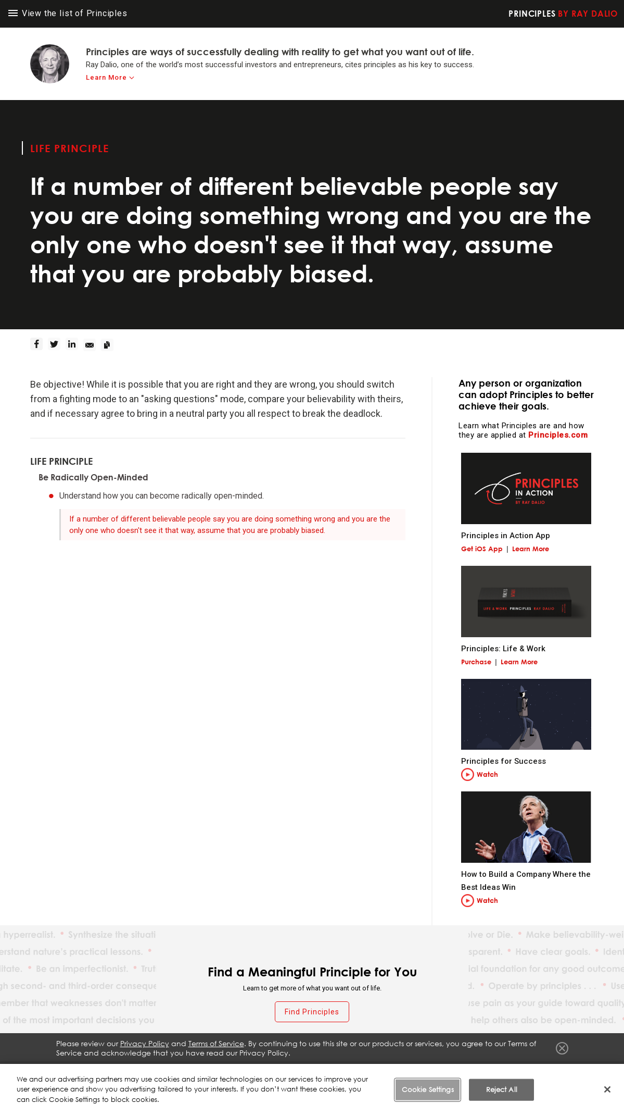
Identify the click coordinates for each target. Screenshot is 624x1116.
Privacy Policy (419, 1074)
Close (562, 1048)
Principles (563, 13)
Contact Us (597, 1074)
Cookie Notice (478, 1074)
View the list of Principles (68, 13)
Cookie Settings (540, 1074)
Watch (487, 774)
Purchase (476, 662)
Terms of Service (358, 1074)
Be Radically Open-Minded (93, 477)
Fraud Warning (295, 1074)
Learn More (530, 548)
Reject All (501, 1104)
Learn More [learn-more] (106, 77)
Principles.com (558, 435)
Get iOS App (482, 548)
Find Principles (312, 1012)
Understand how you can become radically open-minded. (161, 496)
